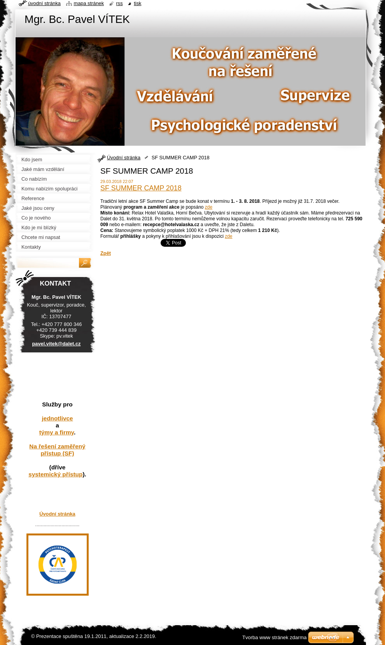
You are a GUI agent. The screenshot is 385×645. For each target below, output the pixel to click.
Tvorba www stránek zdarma (274, 637)
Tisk (137, 3)
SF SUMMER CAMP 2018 (141, 188)
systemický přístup (55, 474)
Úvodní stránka (123, 157)
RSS (119, 3)
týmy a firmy (56, 432)
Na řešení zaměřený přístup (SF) (57, 450)
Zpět (105, 253)
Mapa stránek (89, 3)
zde (208, 207)
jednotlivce (57, 418)
